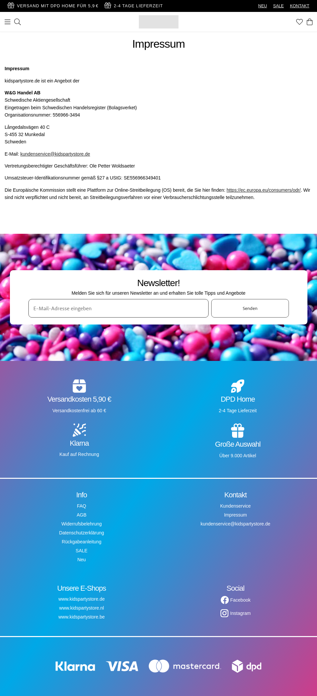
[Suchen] (17, 22)
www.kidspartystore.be (82, 617)
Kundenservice (235, 506)
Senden (250, 308)
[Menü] (8, 22)
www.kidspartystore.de (82, 599)
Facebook (240, 600)
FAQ (81, 506)
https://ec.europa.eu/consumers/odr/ (264, 190)
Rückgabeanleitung (81, 541)
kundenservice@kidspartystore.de (55, 154)
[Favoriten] (299, 22)
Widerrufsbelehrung (81, 523)
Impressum (235, 515)
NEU (262, 6)
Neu (81, 559)
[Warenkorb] (310, 22)
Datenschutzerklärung (81, 532)
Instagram (240, 613)
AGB (82, 515)
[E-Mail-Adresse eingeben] (118, 308)
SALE (278, 6)
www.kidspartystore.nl (81, 608)
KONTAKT (299, 6)
